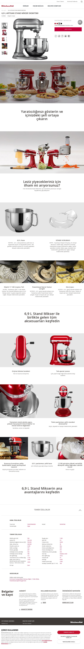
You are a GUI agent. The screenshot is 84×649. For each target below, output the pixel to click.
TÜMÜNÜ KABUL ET (68, 632)
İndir (44, 602)
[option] (5, 26)
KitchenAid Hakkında (72, 1)
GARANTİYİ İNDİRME (26, 609)
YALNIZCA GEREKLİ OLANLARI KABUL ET (69, 637)
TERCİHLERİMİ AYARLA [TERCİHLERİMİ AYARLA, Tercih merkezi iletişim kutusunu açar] (69, 642)
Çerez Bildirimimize (47, 641)
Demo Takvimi (60, 1)
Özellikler (4, 16)
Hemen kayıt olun (67, 602)
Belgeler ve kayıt (11, 16)
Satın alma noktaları (27, 623)
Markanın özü (5, 623)
